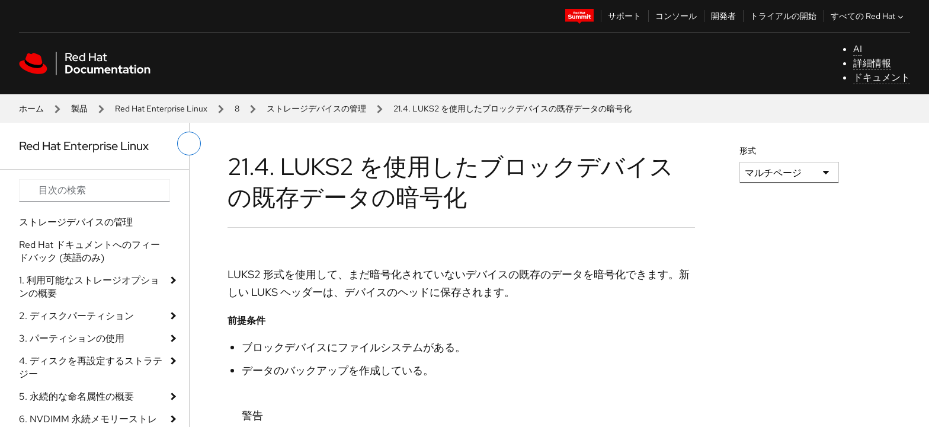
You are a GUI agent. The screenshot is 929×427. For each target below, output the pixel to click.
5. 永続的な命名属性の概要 (76, 396)
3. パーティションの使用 (71, 338)
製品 (79, 108)
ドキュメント (881, 77)
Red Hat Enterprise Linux (161, 108)
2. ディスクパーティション (76, 316)
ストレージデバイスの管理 (316, 108)
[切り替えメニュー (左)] (189, 143)
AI (857, 49)
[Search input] (94, 190)
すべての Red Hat (868, 16)
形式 (747, 150)
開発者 (723, 16)
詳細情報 (872, 63)
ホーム (31, 108)
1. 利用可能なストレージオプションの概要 (89, 286)
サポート (624, 16)
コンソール (676, 16)
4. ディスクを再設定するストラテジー (90, 367)
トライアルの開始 (783, 16)
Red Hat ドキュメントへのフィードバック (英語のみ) (89, 251)
